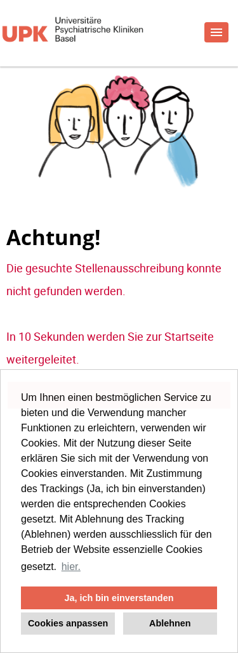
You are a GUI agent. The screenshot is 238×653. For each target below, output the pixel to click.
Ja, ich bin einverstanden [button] (119, 598)
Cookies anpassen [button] (68, 623)
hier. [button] (71, 566)
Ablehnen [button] (170, 623)
